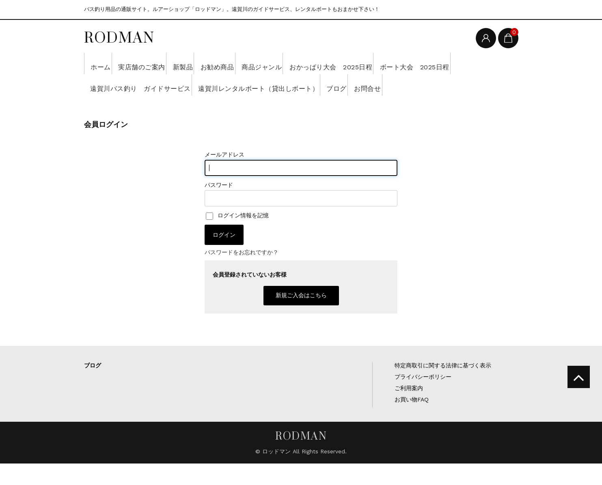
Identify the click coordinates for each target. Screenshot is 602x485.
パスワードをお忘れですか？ (241, 273)
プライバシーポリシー (423, 398)
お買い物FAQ (412, 421)
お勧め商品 (256, 63)
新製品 (210, 63)
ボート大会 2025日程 (129, 85)
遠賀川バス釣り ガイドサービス (236, 85)
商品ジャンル (312, 63)
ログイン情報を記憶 (237, 237)
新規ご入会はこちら (301, 316)
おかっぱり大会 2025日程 (395, 63)
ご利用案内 (409, 409)
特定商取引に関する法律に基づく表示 (443, 387)
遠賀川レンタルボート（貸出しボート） (371, 85)
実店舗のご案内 (157, 63)
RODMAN (119, 37)
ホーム (103, 63)
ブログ (464, 85)
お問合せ (107, 106)
